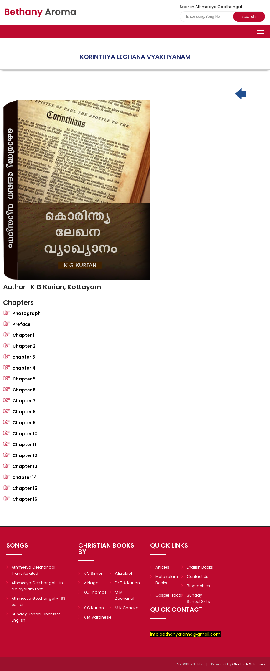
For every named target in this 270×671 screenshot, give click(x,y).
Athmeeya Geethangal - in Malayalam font (37, 586)
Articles (162, 567)
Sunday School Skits (198, 598)
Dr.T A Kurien (127, 583)
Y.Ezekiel (123, 573)
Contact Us (197, 576)
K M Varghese (98, 617)
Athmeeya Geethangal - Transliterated (35, 570)
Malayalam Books (166, 579)
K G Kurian (94, 608)
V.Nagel (91, 583)
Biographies (198, 586)
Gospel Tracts (168, 595)
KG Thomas (95, 592)
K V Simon (94, 573)
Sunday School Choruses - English (38, 617)
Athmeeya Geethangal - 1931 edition (39, 601)
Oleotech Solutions (249, 664)
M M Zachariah (125, 595)
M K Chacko (127, 608)
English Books (200, 567)
